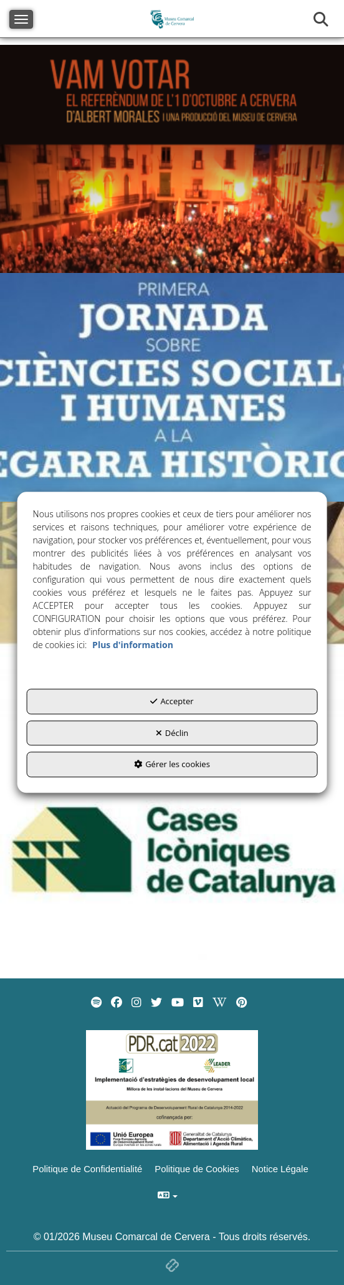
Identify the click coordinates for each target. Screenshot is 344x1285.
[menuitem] (96, 1003)
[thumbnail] (172, 159)
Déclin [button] (172, 732)
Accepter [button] (171, 701)
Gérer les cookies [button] (172, 764)
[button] (96, 1003)
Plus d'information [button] (132, 645)
